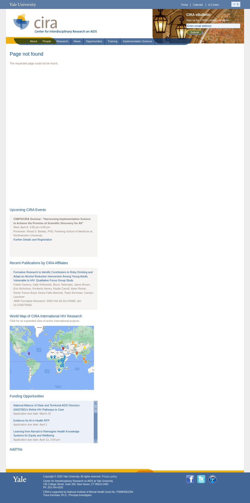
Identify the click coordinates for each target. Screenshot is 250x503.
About (33, 41)
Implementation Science (137, 41)
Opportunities (94, 41)
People (47, 41)
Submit (194, 32)
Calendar (198, 4)
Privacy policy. (109, 476)
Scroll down (95, 441)
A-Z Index (213, 4)
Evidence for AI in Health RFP (31, 420)
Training (112, 41)
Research (62, 41)
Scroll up (95, 403)
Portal (184, 4)
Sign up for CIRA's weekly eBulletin (207, 20)
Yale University (22, 4)
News (77, 41)
